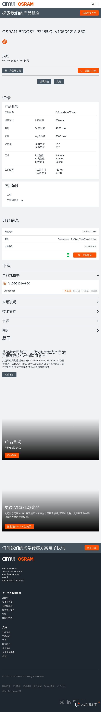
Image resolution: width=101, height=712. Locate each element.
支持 (58, 81)
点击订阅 (91, 547)
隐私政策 (6, 686)
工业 (9, 194)
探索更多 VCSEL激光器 (19, 526)
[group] (34, 360)
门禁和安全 (12, 200)
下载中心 (6, 636)
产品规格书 (13, 70)
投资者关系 (7, 602)
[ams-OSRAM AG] (17, 4)
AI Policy (61, 686)
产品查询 (11, 455)
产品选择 (6, 632)
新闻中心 (6, 598)
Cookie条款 (49, 686)
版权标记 (38, 686)
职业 (4, 614)
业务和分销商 (8, 609)
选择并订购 (88, 70)
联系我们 (44, 81)
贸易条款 (27, 686)
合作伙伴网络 (8, 652)
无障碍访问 (7, 617)
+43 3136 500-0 (16, 580)
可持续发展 (7, 605)
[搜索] (93, 4)
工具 (4, 640)
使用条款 (17, 686)
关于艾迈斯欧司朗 (11, 593)
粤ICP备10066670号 (11, 691)
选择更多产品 (89, 12)
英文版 (67, 290)
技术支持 (6, 648)
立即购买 (85, 255)
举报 (4, 656)
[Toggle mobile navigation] (97, 4)
